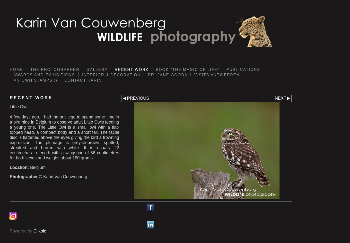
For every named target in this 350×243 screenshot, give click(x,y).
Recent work (132, 70)
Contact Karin (83, 80)
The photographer (54, 70)
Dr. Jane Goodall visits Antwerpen (194, 75)
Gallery (97, 70)
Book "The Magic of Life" (187, 70)
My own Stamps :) (35, 80)
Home (16, 70)
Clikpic (40, 231)
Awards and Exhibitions (44, 75)
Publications (243, 70)
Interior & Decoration (111, 75)
